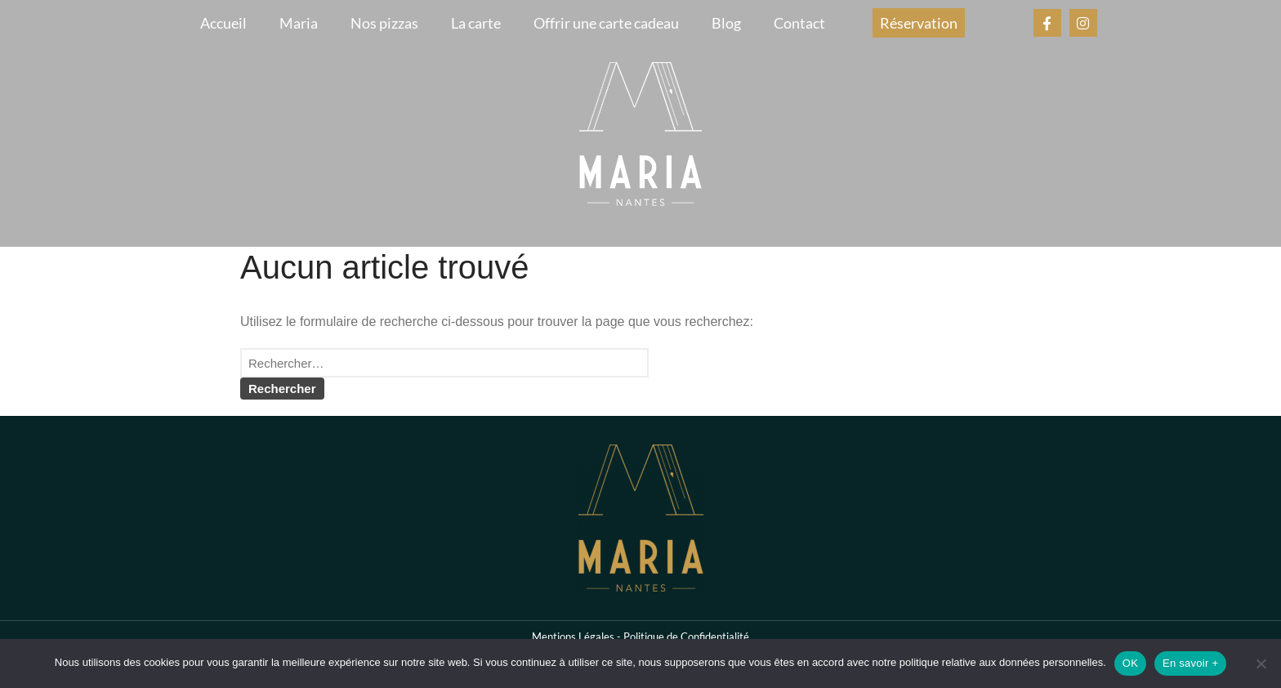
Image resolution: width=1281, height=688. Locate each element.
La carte (476, 23)
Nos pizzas (384, 23)
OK (1130, 663)
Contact (799, 23)
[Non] (1260, 663)
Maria (298, 23)
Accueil (223, 23)
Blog (726, 23)
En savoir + (1190, 663)
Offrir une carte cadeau (606, 23)
